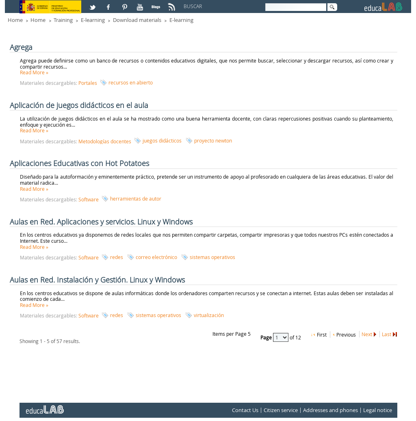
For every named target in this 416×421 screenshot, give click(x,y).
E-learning (93, 20)
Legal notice (377, 410)
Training (63, 20)
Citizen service (281, 410)
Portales (87, 83)
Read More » (34, 72)
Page (266, 337)
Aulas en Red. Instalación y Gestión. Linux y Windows (97, 280)
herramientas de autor (135, 198)
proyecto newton (213, 140)
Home (15, 20)
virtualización (209, 315)
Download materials (137, 20)
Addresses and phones (330, 410)
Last (386, 334)
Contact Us (245, 410)
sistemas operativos (212, 257)
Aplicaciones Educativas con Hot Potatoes (79, 163)
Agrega (21, 47)
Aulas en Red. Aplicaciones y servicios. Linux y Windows (101, 222)
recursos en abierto (130, 82)
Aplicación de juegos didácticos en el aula (79, 105)
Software (88, 199)
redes (116, 257)
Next (367, 334)
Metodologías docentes (104, 141)
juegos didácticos (162, 140)
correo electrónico (156, 257)
